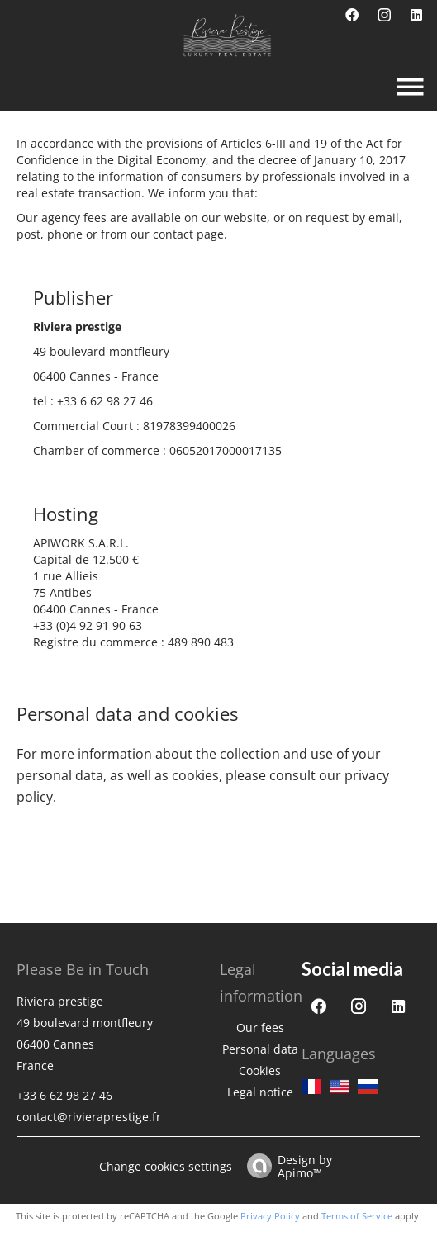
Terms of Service (356, 1216)
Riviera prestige (60, 1001)
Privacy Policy (270, 1216)
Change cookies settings (165, 1166)
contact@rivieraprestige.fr (89, 1117)
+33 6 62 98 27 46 (105, 401)
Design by (285, 1165)
